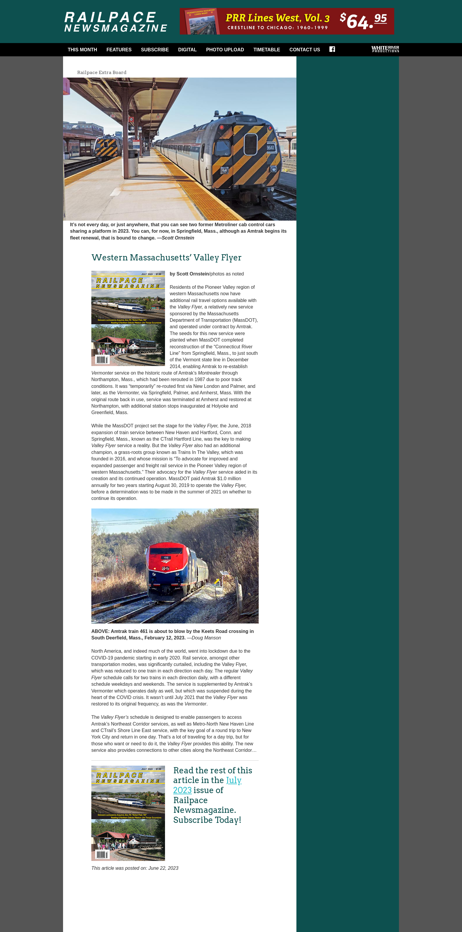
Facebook (334, 51)
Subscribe (155, 49)
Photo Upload (225, 49)
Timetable (266, 49)
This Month (82, 49)
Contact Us (305, 49)
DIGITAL (187, 49)
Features (119, 49)
